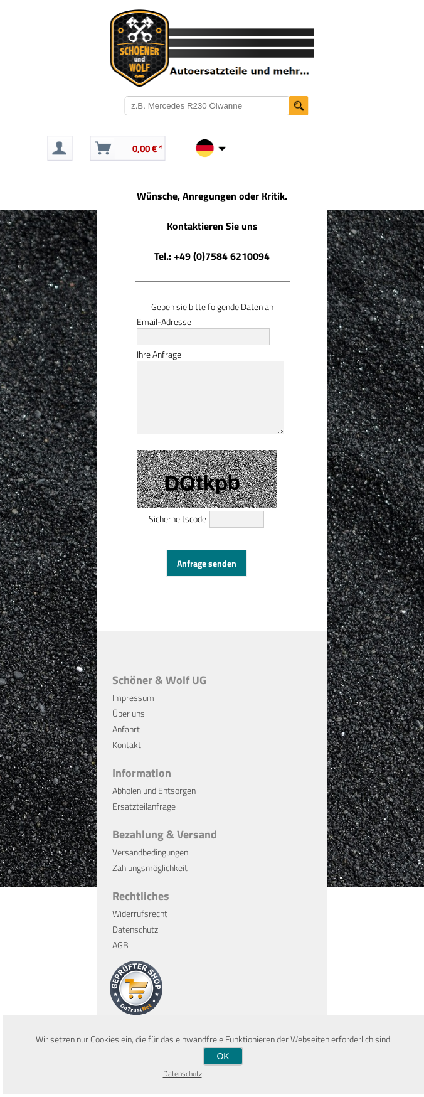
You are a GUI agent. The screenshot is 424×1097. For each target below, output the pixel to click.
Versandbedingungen (150, 865)
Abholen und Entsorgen (154, 803)
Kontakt (126, 757)
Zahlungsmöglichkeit (150, 880)
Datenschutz (135, 942)
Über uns (128, 726)
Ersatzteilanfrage (144, 819)
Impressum (133, 710)
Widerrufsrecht (139, 926)
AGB (120, 958)
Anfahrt (126, 742)
